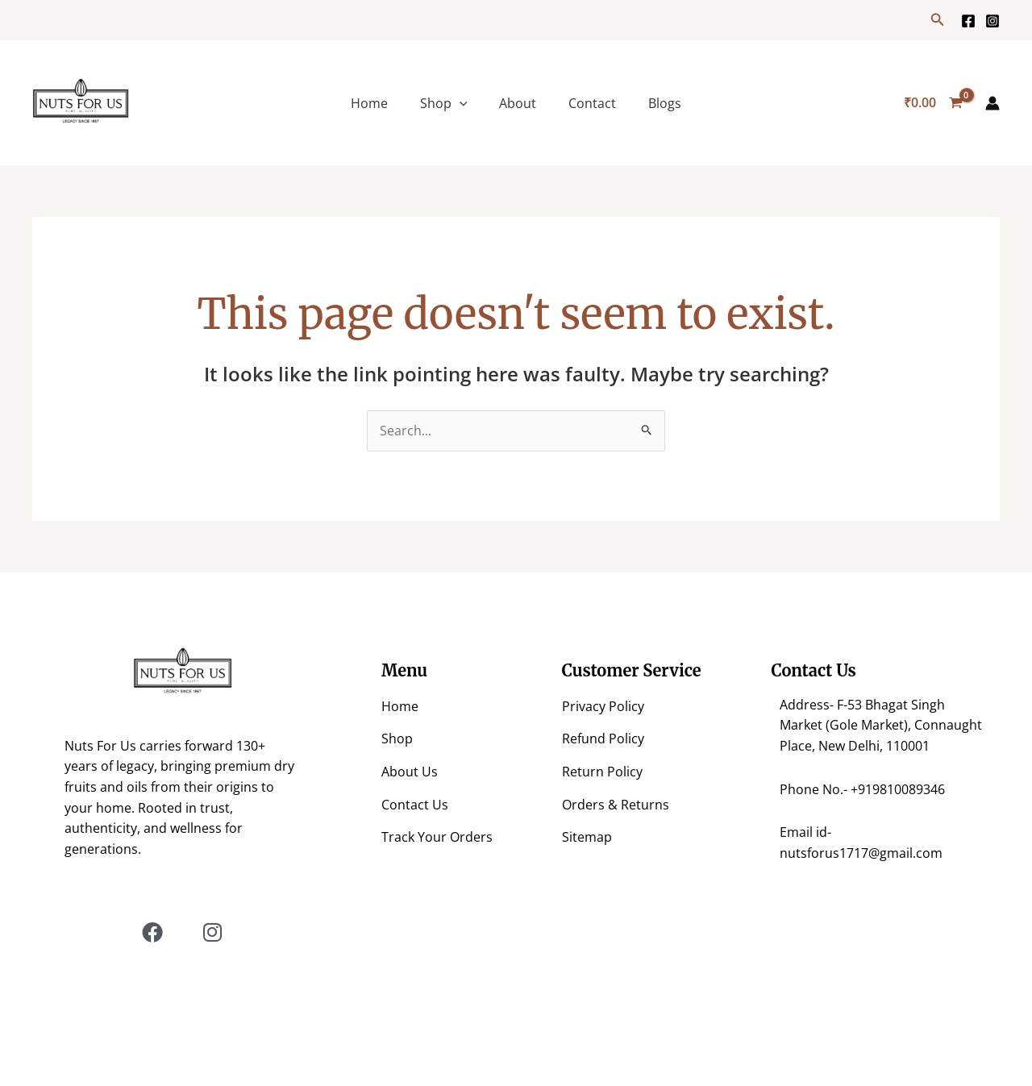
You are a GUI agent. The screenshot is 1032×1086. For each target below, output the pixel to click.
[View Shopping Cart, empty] (933, 103)
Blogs (664, 103)
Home (369, 103)
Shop (444, 103)
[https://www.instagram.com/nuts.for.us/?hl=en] (992, 21)
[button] (937, 20)
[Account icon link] (992, 103)
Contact (592, 103)
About (517, 103)
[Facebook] (968, 21)
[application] (460, 103)
